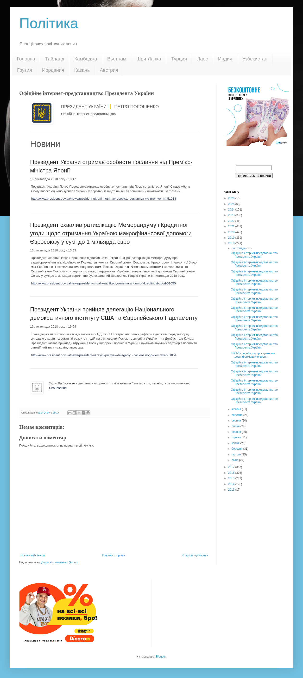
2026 (231, 198)
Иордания (53, 70)
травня (237, 437)
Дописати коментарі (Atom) (59, 562)
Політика (48, 23)
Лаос (202, 58)
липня (236, 426)
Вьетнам (116, 58)
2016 (231, 472)
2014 (231, 484)
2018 (231, 243)
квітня (236, 443)
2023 (231, 215)
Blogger (161, 656)
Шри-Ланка (148, 58)
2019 (231, 237)
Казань (82, 70)
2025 (231, 204)
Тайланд (54, 58)
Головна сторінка (113, 555)
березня (237, 448)
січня (235, 460)
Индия (225, 58)
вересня (237, 415)
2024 (231, 209)
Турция (179, 58)
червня (237, 432)
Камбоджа (85, 58)
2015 (231, 478)
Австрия (109, 70)
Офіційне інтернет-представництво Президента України (254, 254)
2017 (231, 467)
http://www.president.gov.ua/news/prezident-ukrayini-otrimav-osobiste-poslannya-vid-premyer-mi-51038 (103, 198)
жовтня (237, 409)
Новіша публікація (32, 555)
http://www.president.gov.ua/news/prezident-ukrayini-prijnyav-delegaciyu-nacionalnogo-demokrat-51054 (104, 355)
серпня (237, 420)
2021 (231, 226)
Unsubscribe (58, 388)
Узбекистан (254, 58)
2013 (231, 489)
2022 (231, 221)
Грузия (24, 70)
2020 (231, 232)
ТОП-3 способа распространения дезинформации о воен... (253, 355)
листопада (239, 248)
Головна (26, 58)
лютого (237, 454)
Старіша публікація (195, 555)
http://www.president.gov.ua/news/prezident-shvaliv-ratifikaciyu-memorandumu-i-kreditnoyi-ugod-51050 (103, 283)
